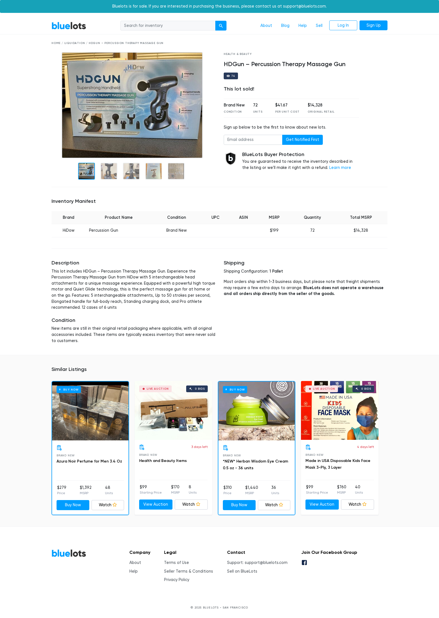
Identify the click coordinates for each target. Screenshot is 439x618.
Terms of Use (176, 562)
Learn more (340, 167)
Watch (108, 505)
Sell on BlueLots (242, 571)
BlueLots (69, 26)
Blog (285, 25)
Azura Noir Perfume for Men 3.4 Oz (89, 461)
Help (302, 25)
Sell (319, 25)
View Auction (155, 504)
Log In (343, 25)
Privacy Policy (176, 579)
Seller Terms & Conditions (188, 571)
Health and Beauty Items (163, 460)
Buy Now (73, 505)
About (266, 25)
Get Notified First (302, 139)
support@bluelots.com (266, 562)
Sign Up (373, 25)
